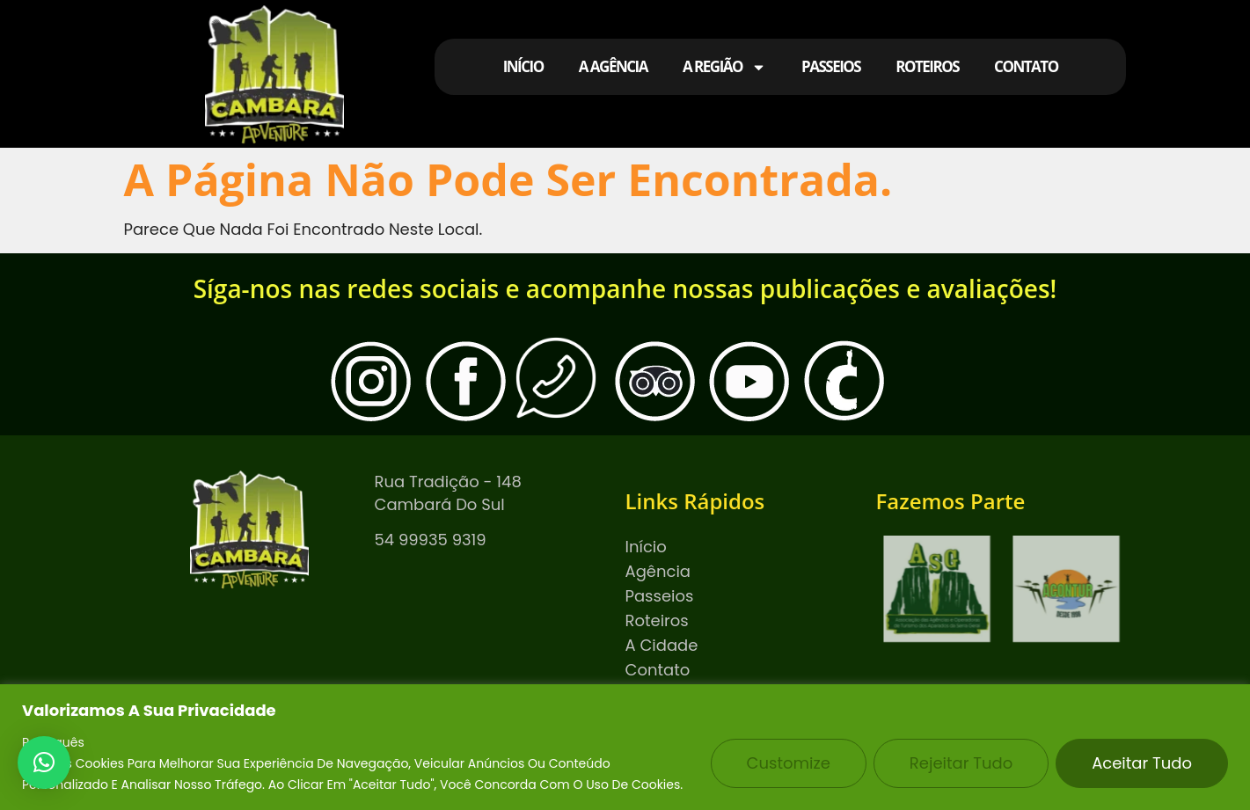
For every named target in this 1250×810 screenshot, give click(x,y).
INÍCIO (523, 66)
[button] (44, 762)
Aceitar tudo (1142, 763)
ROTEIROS (927, 66)
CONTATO (1026, 66)
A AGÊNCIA (613, 66)
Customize (788, 763)
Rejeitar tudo (961, 763)
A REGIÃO (724, 67)
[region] (625, 747)
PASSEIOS (830, 66)
